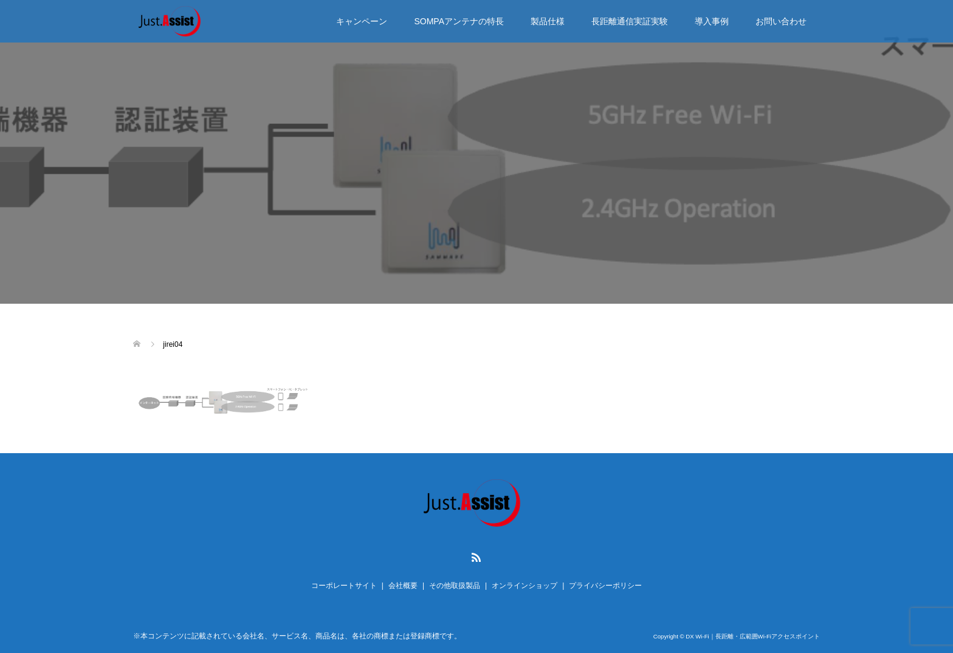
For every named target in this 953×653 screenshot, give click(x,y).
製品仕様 (548, 21)
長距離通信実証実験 (629, 21)
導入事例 (712, 21)
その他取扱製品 (454, 585)
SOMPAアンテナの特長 (459, 21)
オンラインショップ (524, 585)
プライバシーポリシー (605, 585)
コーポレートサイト (344, 585)
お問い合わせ (781, 21)
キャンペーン (361, 21)
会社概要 (403, 585)
